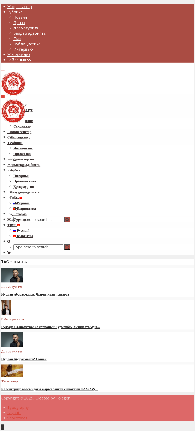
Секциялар (22, 153)
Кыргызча (23, 235)
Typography (18, 407)
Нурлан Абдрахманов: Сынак (24, 359)
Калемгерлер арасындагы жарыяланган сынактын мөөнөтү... (49, 389)
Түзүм (12, 142)
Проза (19, 22)
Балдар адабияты (29, 33)
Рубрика (15, 12)
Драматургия (25, 28)
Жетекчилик (18, 54)
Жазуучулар (16, 219)
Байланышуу (19, 60)
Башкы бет (15, 131)
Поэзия (20, 17)
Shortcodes (17, 418)
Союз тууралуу (18, 137)
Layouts (14, 412)
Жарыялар (15, 164)
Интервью (23, 49)
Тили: (13, 225)
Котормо (20, 214)
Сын (17, 38)
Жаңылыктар (19, 6)
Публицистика (27, 44)
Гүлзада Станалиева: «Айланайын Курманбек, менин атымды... (50, 326)
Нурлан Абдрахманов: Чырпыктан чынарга (35, 294)
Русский (21, 230)
